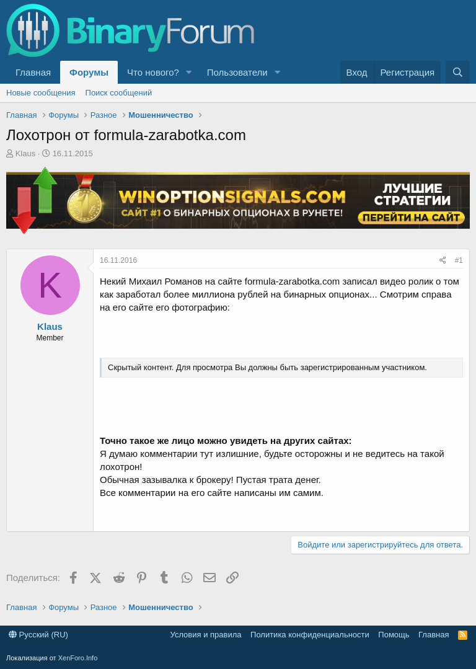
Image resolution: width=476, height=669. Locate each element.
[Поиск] (458, 72)
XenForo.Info (78, 658)
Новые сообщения (41, 92)
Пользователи (237, 72)
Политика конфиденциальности (309, 634)
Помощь (393, 634)
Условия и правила (206, 634)
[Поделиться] (443, 261)
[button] (189, 72)
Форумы (88, 72)
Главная (33, 72)
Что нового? (153, 72)
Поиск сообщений (119, 92)
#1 (459, 260)
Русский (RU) (38, 634)
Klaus (25, 153)
